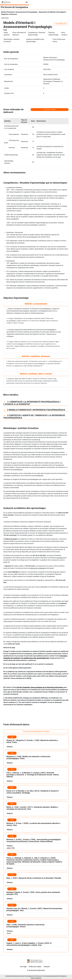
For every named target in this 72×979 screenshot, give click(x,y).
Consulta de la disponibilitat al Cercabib (36, 731)
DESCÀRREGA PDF (60, 23)
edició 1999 (11, 848)
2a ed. (9, 933)
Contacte (47, 966)
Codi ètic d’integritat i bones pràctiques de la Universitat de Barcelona (39, 687)
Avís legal (23, 966)
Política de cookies (35, 966)
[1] (30, 678)
